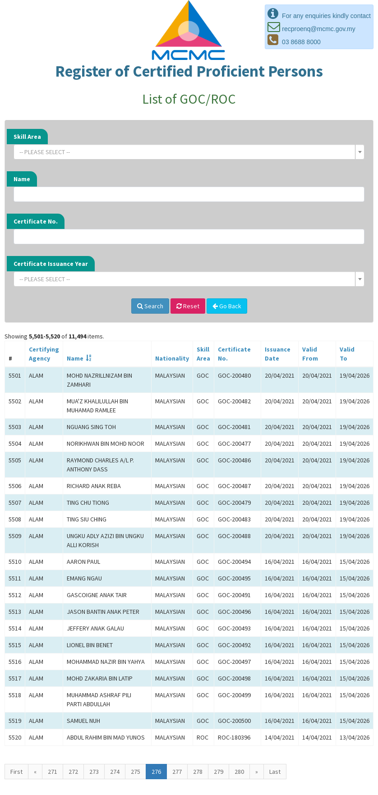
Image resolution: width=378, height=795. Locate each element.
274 (115, 772)
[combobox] (189, 152)
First (16, 772)
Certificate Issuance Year (51, 264)
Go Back (226, 306)
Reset (187, 306)
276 (156, 772)
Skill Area (27, 136)
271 (52, 772)
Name (22, 179)
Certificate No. (36, 221)
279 (218, 772)
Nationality (172, 358)
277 (177, 772)
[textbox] (186, 151)
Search (150, 306)
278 (198, 772)
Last (275, 772)
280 (239, 772)
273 (94, 772)
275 (135, 772)
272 (73, 772)
